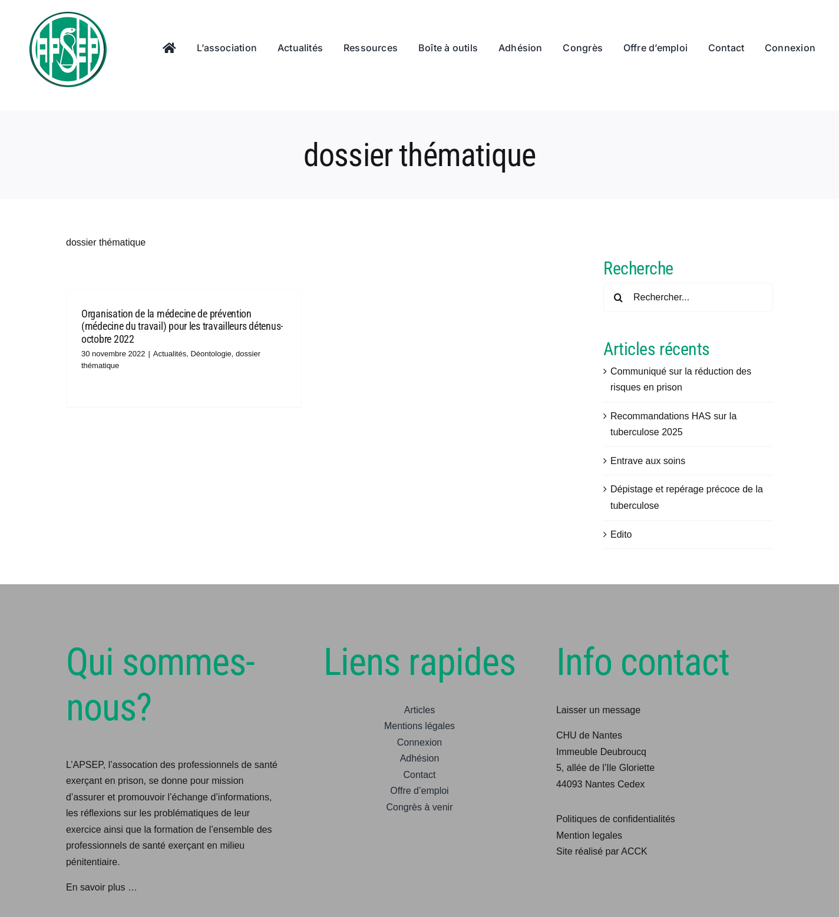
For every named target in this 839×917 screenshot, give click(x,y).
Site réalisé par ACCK (602, 851)
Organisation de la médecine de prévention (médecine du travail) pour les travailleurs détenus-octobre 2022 (182, 326)
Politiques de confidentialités (615, 819)
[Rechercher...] (688, 297)
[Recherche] (618, 297)
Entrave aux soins (647, 461)
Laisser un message (598, 710)
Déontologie (210, 353)
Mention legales (589, 835)
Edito (621, 534)
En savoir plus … (101, 887)
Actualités (169, 353)
